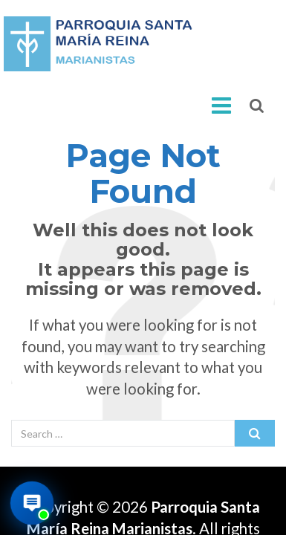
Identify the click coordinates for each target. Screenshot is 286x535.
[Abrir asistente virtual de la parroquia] (31, 503)
